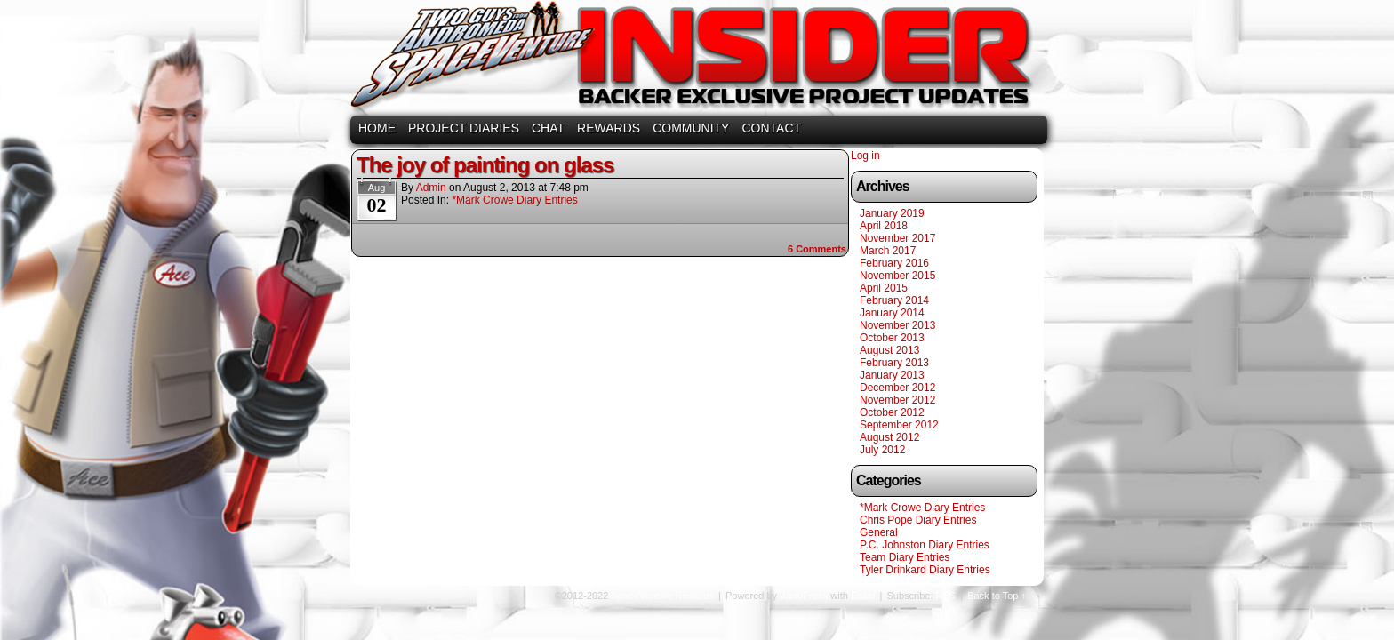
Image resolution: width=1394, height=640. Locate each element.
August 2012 (889, 437)
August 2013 (889, 350)
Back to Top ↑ (996, 595)
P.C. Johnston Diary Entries (924, 545)
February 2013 (894, 362)
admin (431, 187)
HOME (377, 128)
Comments (817, 249)
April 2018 (884, 226)
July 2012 (882, 450)
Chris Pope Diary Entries (918, 520)
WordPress (804, 595)
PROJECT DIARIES (463, 128)
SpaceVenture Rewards (695, 60)
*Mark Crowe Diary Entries (514, 200)
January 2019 (892, 213)
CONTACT (771, 128)
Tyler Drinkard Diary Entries (925, 570)
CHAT (548, 128)
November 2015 (897, 275)
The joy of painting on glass (485, 165)
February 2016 (894, 263)
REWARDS (608, 128)
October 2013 (892, 338)
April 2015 (884, 288)
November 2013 (897, 325)
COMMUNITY (691, 128)
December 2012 (897, 387)
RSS (946, 595)
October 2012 (892, 412)
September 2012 (899, 425)
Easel (863, 595)
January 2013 (892, 375)
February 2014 (894, 300)
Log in (865, 155)
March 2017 (888, 250)
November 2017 (897, 238)
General (879, 532)
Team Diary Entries (904, 557)
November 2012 (897, 400)
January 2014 (892, 313)
